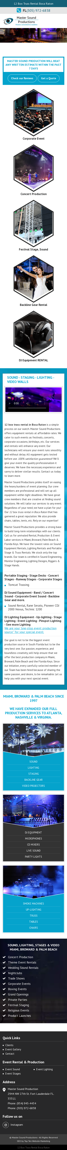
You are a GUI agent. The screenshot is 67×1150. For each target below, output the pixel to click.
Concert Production (34, 194)
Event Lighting (44, 1069)
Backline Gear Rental (33, 305)
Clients (9, 1045)
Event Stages (13, 1073)
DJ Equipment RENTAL (33, 360)
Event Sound (12, 1069)
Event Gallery (13, 1049)
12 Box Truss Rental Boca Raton (34, 1147)
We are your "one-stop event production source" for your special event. (30, 630)
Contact (9, 1053)
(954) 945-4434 (26, 1103)
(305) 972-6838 (38, 10)
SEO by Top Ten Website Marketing (33, 1141)
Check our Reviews (22, 78)
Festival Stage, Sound (33, 249)
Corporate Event (33, 139)
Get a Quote (48, 78)
